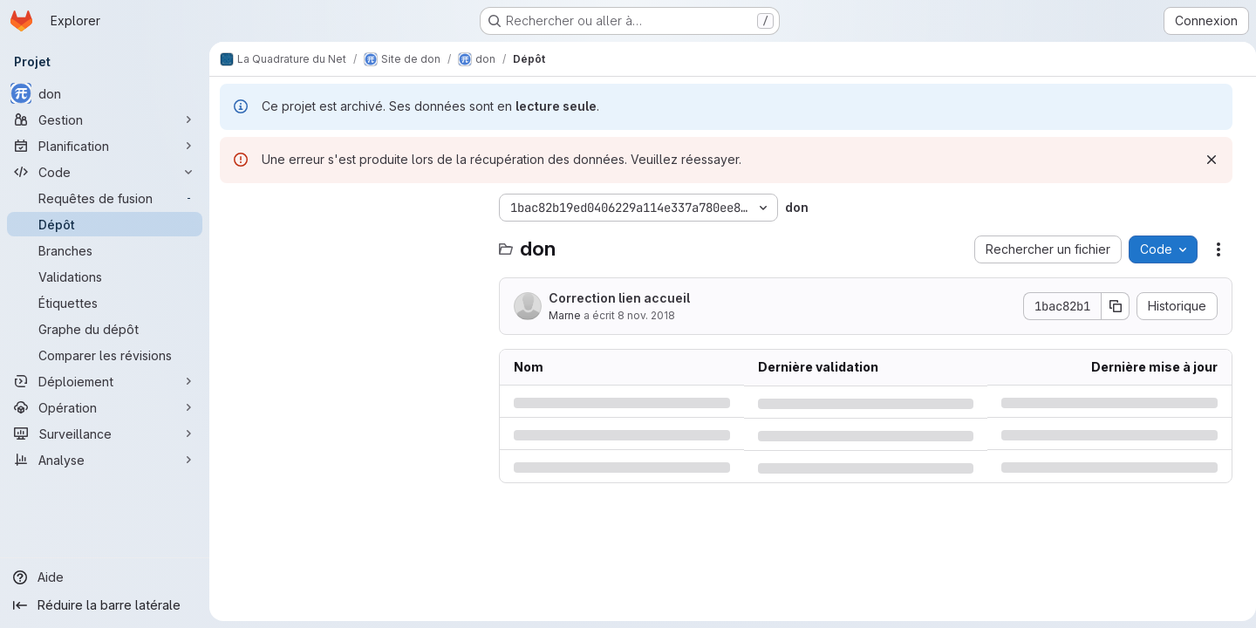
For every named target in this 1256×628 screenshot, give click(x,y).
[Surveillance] (104, 433)
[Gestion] (104, 119)
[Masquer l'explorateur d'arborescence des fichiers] (234, 208)
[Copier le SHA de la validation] (1109, 306)
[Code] (104, 172)
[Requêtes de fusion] (104, 198)
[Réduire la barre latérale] (104, 605)
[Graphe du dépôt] (104, 329)
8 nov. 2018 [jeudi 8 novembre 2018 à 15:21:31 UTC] (646, 315)
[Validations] (104, 276)
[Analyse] (104, 459)
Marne (565, 315)
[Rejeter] (1204, 159)
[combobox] (350, 242)
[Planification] (104, 145)
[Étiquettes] (104, 302)
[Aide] (104, 577)
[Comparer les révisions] (104, 355)
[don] (104, 93)
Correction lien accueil (619, 297)
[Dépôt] (104, 224)
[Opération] (104, 407)
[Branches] (104, 250)
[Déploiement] (104, 381)
